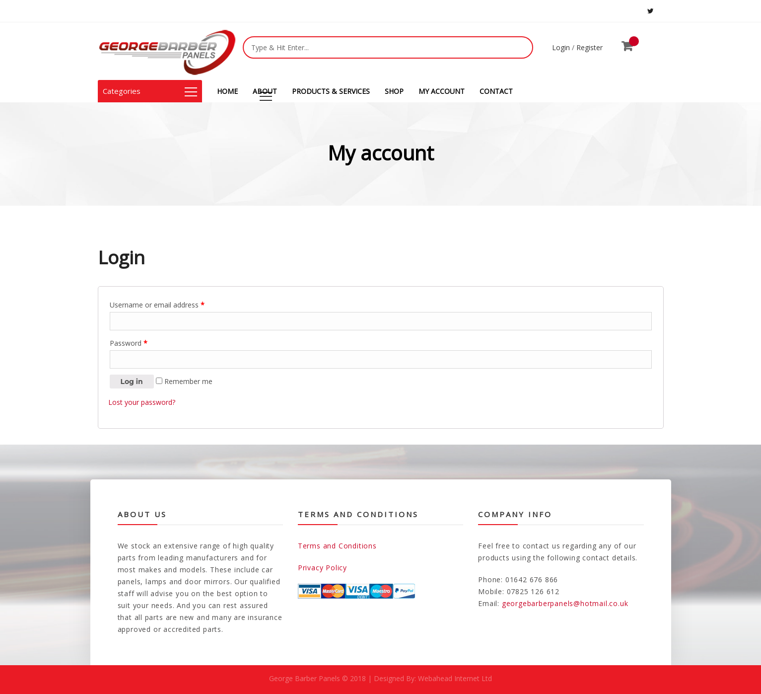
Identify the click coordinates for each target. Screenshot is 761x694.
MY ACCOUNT (441, 91)
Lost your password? (141, 402)
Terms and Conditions (337, 545)
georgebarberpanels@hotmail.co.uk (565, 603)
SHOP (394, 91)
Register (589, 47)
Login (561, 47)
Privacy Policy (322, 567)
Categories (150, 91)
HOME (227, 91)
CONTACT (496, 91)
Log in (132, 381)
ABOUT (265, 91)
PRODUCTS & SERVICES (331, 91)
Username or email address (157, 304)
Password (128, 343)
